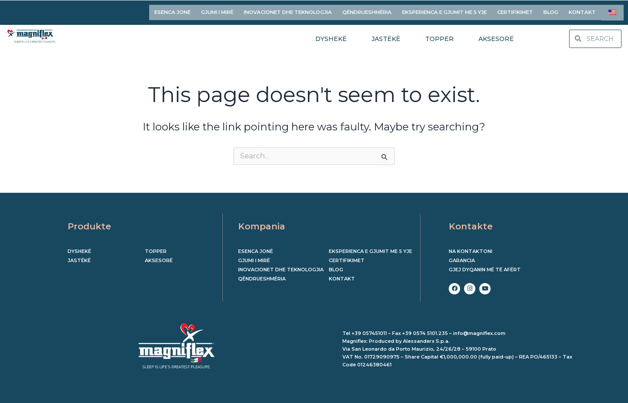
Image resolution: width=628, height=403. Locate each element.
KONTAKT (582, 10)
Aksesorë (159, 257)
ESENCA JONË (172, 10)
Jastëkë (79, 257)
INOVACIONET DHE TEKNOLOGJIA (288, 10)
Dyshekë (79, 248)
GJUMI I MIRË (217, 10)
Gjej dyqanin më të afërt (485, 266)
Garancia (462, 257)
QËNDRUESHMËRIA (367, 10)
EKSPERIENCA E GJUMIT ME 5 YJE (444, 10)
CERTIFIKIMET (515, 10)
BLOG (550, 10)
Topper (156, 248)
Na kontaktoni (470, 248)
